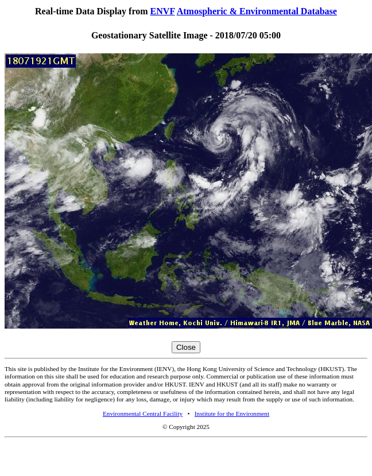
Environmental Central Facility (143, 413)
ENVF (162, 11)
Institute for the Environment (232, 413)
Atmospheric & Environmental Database (257, 11)
